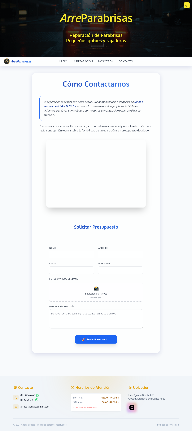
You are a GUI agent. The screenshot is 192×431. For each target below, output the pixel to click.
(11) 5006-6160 (27, 395)
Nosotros (105, 61)
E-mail (52, 263)
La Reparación (83, 61)
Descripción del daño (62, 306)
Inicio (63, 61)
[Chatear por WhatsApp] (37, 395)
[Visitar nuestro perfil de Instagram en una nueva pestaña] (131, 407)
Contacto (126, 61)
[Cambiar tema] (187, 5)
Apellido (103, 248)
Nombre (54, 248)
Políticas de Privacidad (168, 424)
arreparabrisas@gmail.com (34, 406)
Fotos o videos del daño (63, 279)
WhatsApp (104, 263)
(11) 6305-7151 (27, 399)
